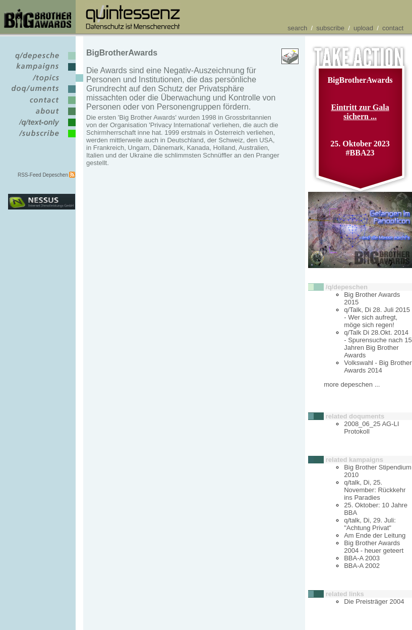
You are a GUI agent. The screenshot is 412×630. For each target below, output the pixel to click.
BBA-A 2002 (362, 565)
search (297, 28)
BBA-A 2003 (362, 558)
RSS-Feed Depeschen (43, 175)
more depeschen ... (352, 384)
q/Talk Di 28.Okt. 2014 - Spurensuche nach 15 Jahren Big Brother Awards (377, 344)
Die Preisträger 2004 (374, 601)
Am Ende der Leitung (374, 535)
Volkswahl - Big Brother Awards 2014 (377, 366)
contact (392, 28)
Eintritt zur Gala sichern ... (360, 112)
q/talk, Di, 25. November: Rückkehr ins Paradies (374, 490)
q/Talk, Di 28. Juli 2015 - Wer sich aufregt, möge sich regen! (377, 317)
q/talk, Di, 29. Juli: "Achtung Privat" (370, 524)
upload (363, 28)
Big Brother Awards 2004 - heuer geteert (373, 546)
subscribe (330, 28)
